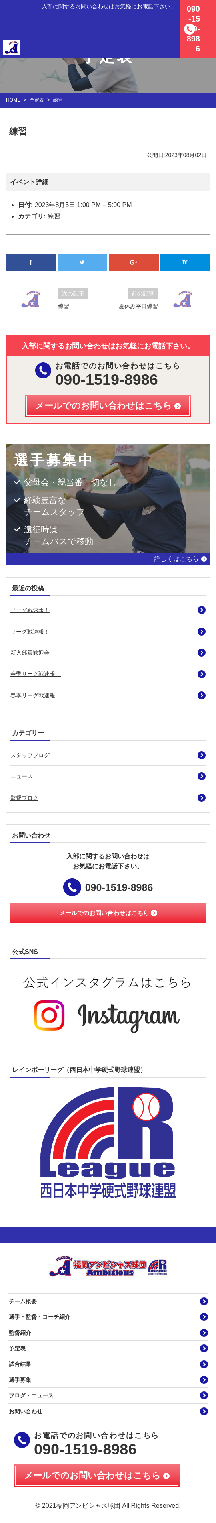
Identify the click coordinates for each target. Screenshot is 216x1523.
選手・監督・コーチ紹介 (39, 1317)
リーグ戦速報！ (30, 610)
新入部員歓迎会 (30, 652)
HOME (13, 100)
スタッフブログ (30, 755)
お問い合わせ (25, 1411)
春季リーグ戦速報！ (35, 674)
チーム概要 (23, 1301)
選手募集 (20, 1380)
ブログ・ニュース (31, 1395)
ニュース (21, 776)
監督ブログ (24, 798)
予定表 (37, 100)
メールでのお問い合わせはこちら (92, 1475)
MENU (206, 10)
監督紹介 (20, 1333)
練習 (54, 216)
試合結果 (20, 1364)
